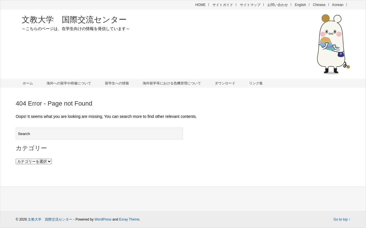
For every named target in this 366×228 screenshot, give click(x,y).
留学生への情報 (117, 83)
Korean (337, 5)
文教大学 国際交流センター (74, 19)
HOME (200, 5)
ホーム (28, 83)
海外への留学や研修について (69, 83)
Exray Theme (129, 219)
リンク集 (256, 83)
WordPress (103, 219)
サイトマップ (250, 5)
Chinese (319, 5)
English (300, 5)
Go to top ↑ (341, 219)
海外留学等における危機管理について (172, 83)
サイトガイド (222, 5)
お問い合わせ (277, 5)
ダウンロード (225, 83)
